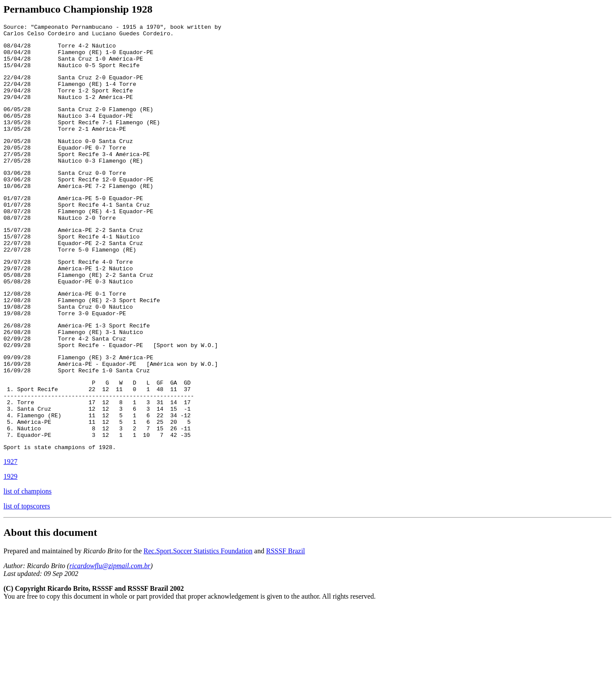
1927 (10, 532)
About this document (50, 603)
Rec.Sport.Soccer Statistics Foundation (198, 621)
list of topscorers (26, 576)
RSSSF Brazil (285, 621)
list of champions (27, 562)
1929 (10, 547)
